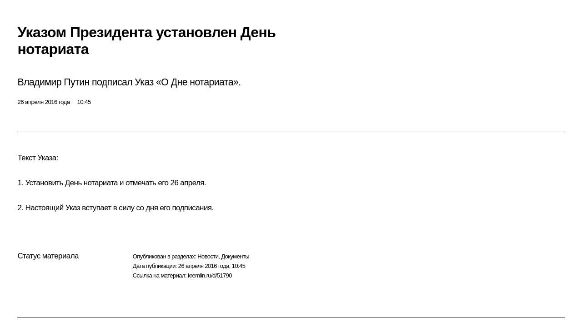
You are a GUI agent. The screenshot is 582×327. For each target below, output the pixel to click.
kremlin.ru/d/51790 (210, 275)
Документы (235, 256)
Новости (207, 256)
